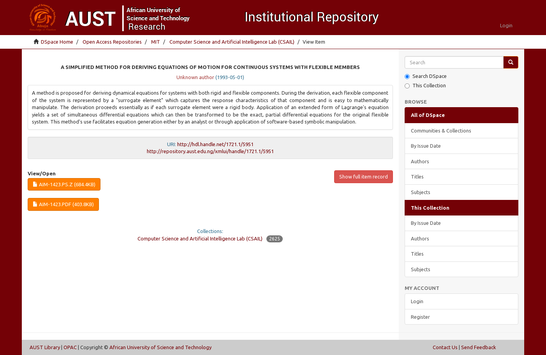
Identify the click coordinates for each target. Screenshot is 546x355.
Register (420, 317)
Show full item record (363, 176)
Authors (420, 161)
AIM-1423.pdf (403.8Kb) (63, 204)
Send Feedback (478, 347)
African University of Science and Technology (160, 347)
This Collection (425, 85)
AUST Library (45, 347)
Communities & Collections (441, 130)
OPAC (70, 347)
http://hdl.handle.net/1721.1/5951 (215, 144)
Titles (417, 176)
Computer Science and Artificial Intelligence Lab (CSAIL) (231, 41)
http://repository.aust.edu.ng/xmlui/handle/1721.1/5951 (210, 151)
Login (417, 301)
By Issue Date (426, 145)
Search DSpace (426, 76)
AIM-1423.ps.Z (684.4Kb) (64, 184)
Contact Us (445, 347)
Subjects (420, 192)
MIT (155, 41)
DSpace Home (57, 41)
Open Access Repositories (112, 41)
